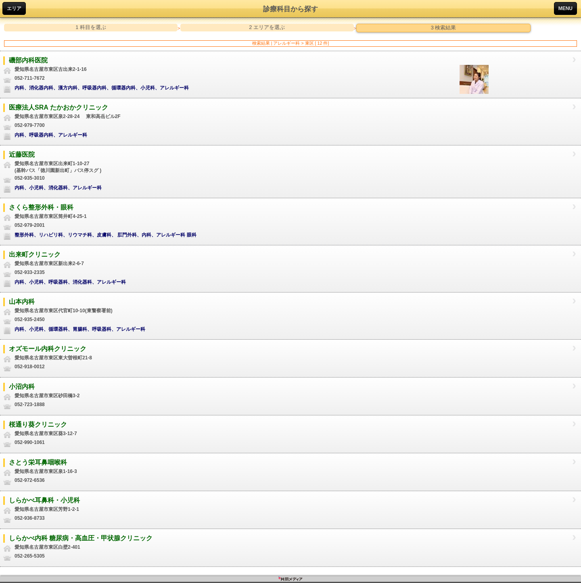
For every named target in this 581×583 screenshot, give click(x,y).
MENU (565, 8)
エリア (14, 8)
